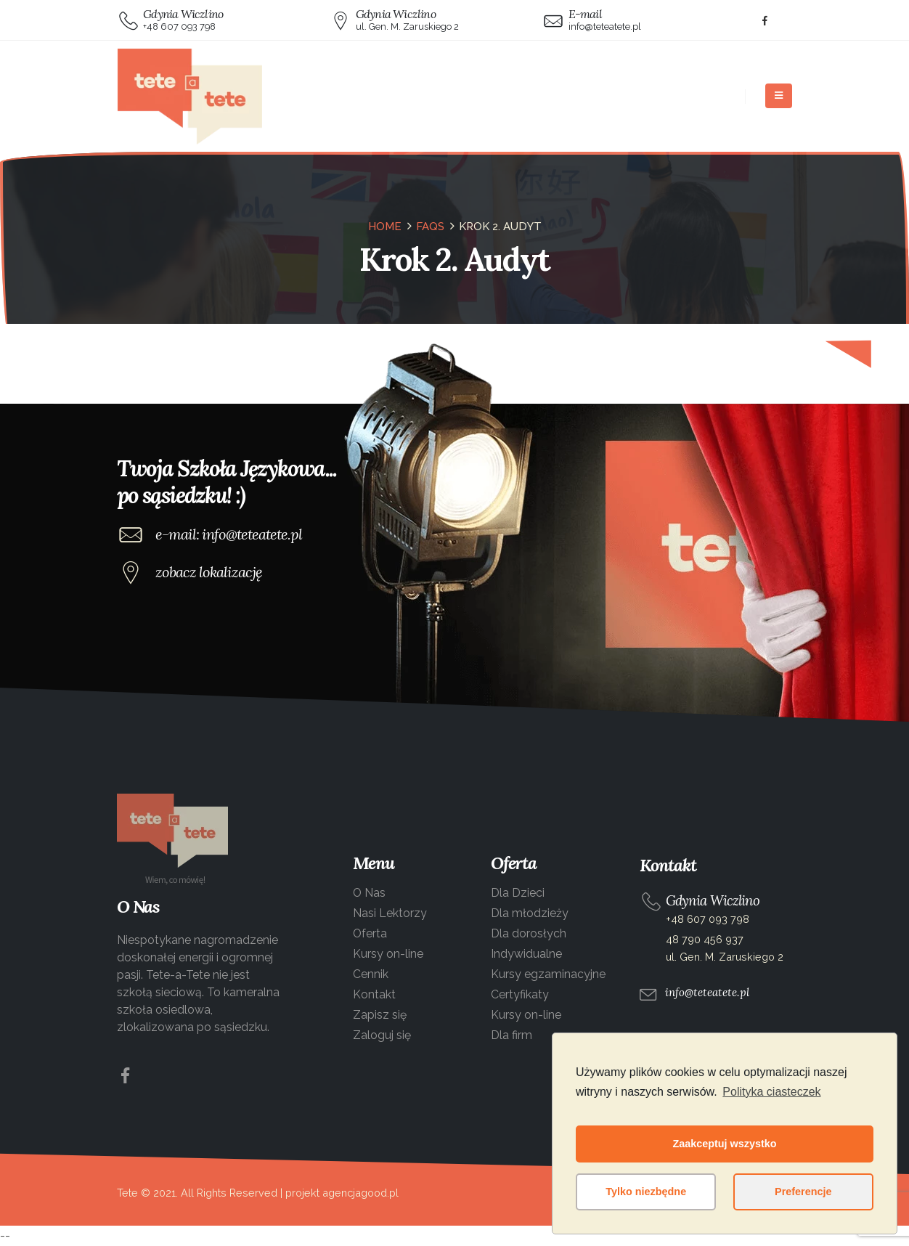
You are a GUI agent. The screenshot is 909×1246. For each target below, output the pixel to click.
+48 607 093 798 (707, 919)
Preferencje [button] (803, 1191)
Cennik (370, 974)
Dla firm (511, 1035)
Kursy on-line (388, 954)
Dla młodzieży (529, 913)
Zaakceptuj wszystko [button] (724, 1143)
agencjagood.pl (360, 1192)
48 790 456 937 (704, 939)
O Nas (369, 893)
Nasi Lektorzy (390, 913)
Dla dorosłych (528, 933)
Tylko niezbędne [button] (646, 1191)
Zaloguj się (382, 1035)
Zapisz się (380, 1015)
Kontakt (374, 994)
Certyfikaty (520, 994)
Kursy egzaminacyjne (548, 974)
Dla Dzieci (518, 893)
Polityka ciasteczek (771, 1092)
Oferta (370, 933)
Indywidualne (526, 954)
